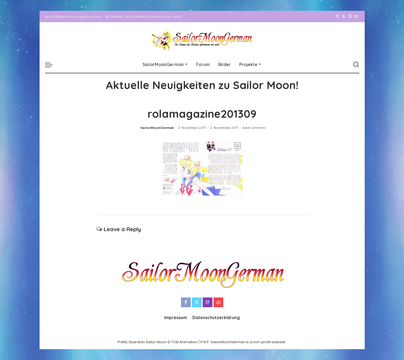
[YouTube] (356, 16)
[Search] (356, 65)
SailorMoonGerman (157, 128)
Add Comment (254, 128)
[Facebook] (337, 16)
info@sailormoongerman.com (73, 16)
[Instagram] (350, 16)
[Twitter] (344, 16)
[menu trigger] (51, 65)
